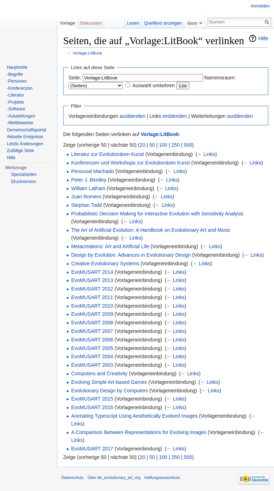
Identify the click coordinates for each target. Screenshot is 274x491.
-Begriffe (15, 74)
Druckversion (23, 181)
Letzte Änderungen (25, 143)
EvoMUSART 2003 (92, 365)
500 (188, 145)
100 (163, 145)
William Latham (88, 188)
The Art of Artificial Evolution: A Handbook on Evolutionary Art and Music (150, 230)
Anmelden (260, 6)
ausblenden (132, 116)
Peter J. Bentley (88, 180)
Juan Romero (86, 196)
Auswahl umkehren (153, 85)
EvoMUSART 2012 (92, 289)
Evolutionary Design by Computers (109, 390)
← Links (206, 154)
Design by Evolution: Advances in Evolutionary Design (131, 255)
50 (152, 145)
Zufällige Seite (20, 150)
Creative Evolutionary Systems (105, 263)
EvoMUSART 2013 (92, 280)
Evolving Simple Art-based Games (109, 382)
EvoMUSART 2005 (92, 348)
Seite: (74, 77)
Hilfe (263, 38)
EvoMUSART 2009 (92, 314)
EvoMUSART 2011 (92, 297)
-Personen (16, 81)
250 (175, 145)
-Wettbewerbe (20, 122)
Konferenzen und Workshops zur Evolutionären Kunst (130, 163)
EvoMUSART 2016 (92, 407)
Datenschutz (72, 477)
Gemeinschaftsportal (26, 129)
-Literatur (15, 95)
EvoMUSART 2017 (92, 448)
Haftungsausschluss (162, 477)
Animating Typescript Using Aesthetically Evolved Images (134, 416)
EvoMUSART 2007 (92, 331)
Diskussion (91, 23)
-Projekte (15, 102)
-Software (16, 108)
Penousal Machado (92, 171)
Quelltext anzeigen (163, 23)
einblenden (175, 116)
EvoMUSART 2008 (92, 322)
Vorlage (67, 23)
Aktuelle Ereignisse (25, 136)
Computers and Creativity (99, 373)
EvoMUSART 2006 (92, 340)
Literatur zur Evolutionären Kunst (107, 154)
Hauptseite (17, 67)
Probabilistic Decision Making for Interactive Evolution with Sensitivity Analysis (157, 213)
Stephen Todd (86, 205)
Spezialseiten (23, 174)
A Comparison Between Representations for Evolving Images (138, 432)
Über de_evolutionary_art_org (113, 477)
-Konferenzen (19, 88)
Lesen (133, 23)
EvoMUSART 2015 (92, 399)
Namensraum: (220, 77)
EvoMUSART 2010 (92, 306)
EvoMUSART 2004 (92, 356)
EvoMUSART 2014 (92, 272)
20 (143, 145)
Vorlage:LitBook (87, 53)
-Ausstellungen (21, 116)
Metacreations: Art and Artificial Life (110, 246)
